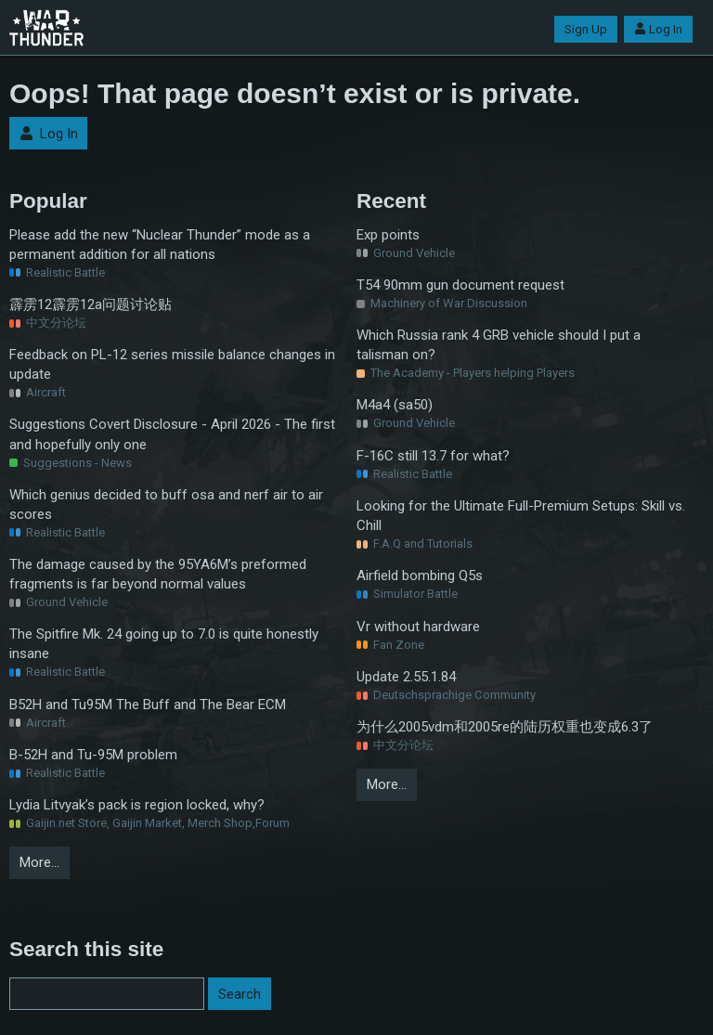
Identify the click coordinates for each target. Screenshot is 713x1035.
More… (39, 862)
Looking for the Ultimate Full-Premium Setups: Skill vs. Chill (520, 516)
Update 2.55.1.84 (406, 676)
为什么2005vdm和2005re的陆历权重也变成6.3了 (504, 726)
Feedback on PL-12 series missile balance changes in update (172, 364)
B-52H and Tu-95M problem (93, 754)
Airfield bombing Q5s (419, 575)
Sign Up (585, 29)
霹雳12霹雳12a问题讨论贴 (90, 304)
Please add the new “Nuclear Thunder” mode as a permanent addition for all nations (159, 244)
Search (239, 994)
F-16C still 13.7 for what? (433, 455)
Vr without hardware (418, 626)
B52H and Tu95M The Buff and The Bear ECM (147, 704)
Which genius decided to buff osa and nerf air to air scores (166, 504)
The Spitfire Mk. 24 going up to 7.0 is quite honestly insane (163, 644)
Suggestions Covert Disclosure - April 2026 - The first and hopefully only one (172, 434)
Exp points (388, 234)
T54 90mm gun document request (460, 285)
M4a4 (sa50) (394, 404)
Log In (658, 29)
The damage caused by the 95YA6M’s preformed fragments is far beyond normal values (157, 574)
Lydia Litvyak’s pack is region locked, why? (137, 804)
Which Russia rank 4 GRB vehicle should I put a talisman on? (498, 345)
